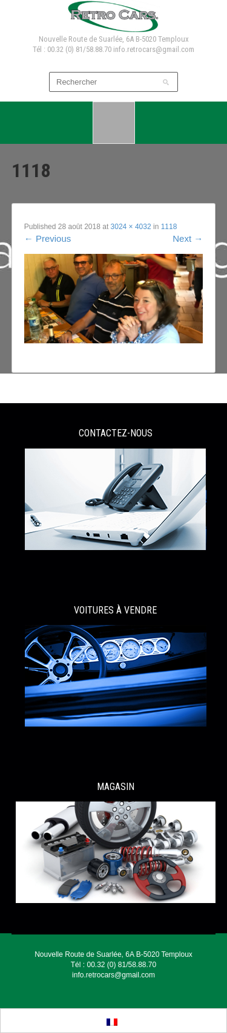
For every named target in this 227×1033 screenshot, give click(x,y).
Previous (47, 238)
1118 (169, 226)
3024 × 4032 (131, 226)
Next (188, 238)
